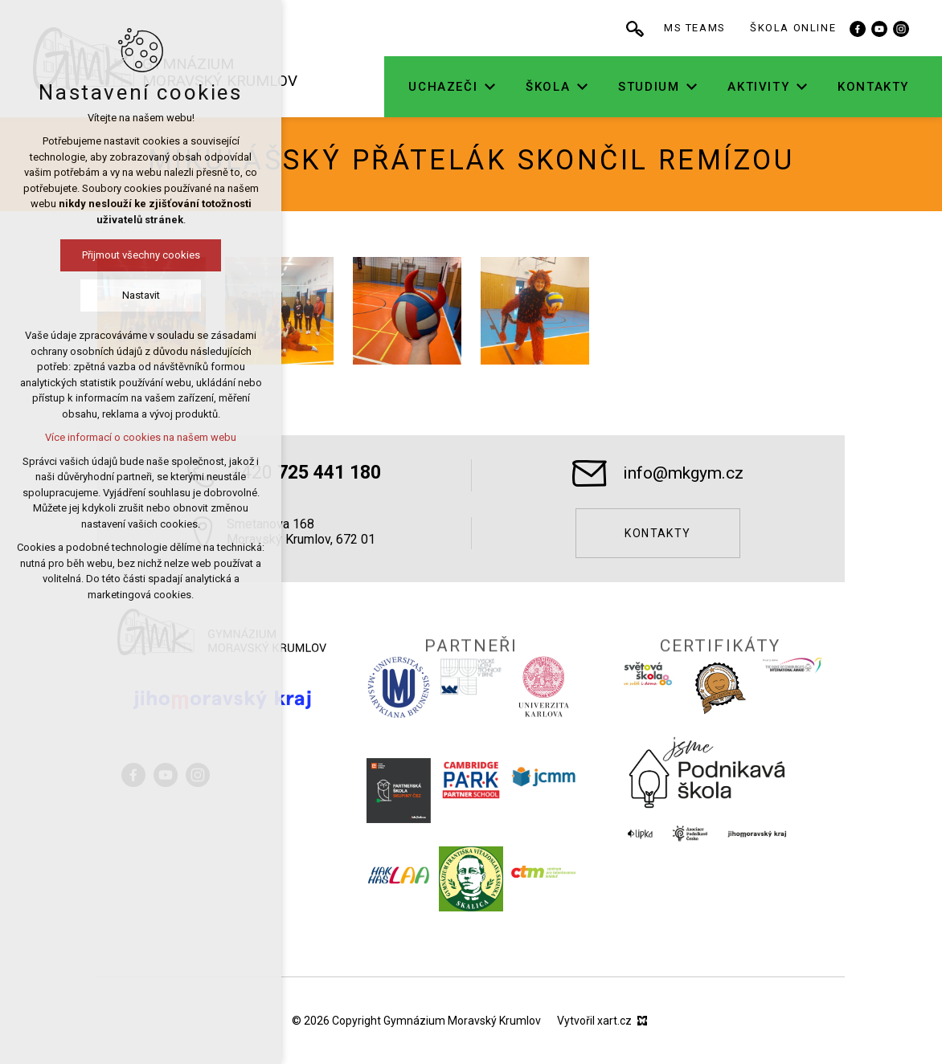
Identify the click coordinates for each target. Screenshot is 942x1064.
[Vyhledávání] (690, 28)
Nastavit (94, 295)
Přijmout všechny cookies (94, 255)
